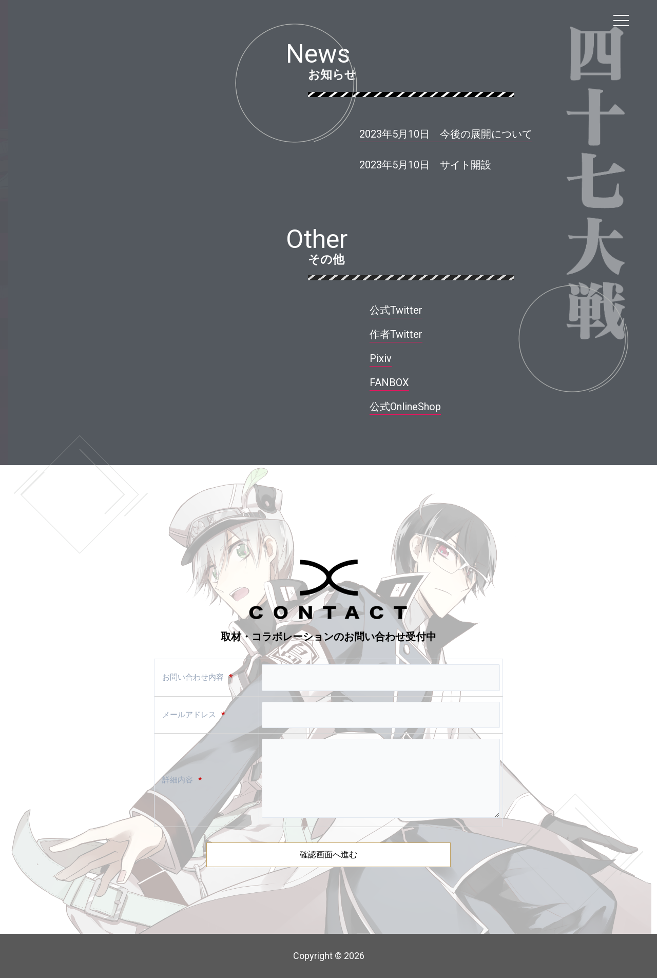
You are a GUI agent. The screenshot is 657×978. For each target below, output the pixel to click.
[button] (425, 166)
